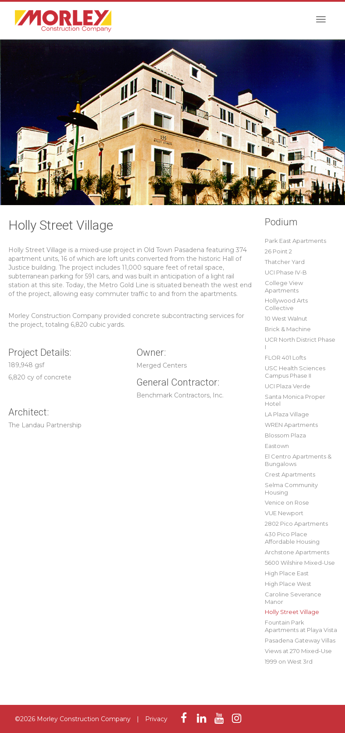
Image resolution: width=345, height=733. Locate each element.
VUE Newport (284, 512)
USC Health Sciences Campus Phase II (295, 372)
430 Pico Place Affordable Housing (292, 538)
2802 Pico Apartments (296, 523)
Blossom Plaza (285, 435)
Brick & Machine (288, 328)
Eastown (277, 445)
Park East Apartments (295, 240)
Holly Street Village (292, 611)
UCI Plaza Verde (287, 386)
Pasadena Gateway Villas (300, 640)
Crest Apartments (290, 474)
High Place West (288, 583)
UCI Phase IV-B (286, 272)
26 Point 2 (278, 251)
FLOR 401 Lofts (285, 357)
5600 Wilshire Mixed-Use (300, 562)
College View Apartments (284, 286)
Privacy (156, 719)
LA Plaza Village (287, 414)
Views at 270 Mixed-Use (298, 650)
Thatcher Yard (285, 261)
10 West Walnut (286, 318)
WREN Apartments (291, 424)
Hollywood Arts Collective (286, 304)
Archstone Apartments (297, 552)
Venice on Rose (287, 502)
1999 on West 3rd (289, 661)
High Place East (287, 573)
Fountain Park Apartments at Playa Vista (301, 626)
